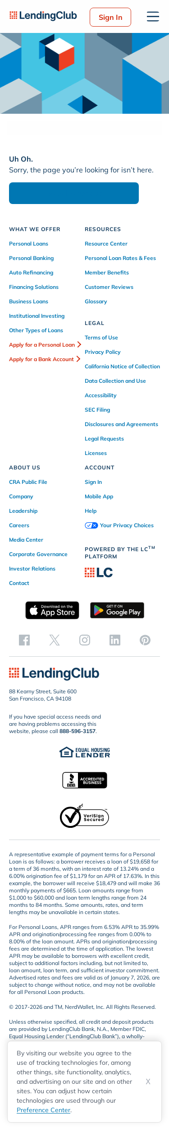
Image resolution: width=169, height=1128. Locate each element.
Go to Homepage (74, 193)
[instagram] (84, 639)
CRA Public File (28, 481)
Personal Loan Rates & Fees (120, 258)
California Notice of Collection (122, 366)
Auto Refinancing (31, 272)
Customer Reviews (109, 286)
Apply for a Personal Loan (42, 344)
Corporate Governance (38, 554)
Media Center (26, 539)
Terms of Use (101, 337)
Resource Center (106, 243)
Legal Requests (104, 438)
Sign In (111, 17)
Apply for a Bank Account (41, 359)
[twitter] (54, 639)
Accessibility (101, 395)
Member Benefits (107, 272)
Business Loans (28, 301)
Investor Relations (32, 568)
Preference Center (43, 1110)
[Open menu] (153, 16)
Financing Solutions (34, 286)
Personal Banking (31, 258)
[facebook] (24, 639)
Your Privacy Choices (119, 525)
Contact (19, 583)
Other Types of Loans (36, 330)
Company (21, 496)
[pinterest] (145, 639)
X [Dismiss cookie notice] (148, 1082)
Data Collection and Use (115, 380)
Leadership (23, 510)
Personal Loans (28, 243)
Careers (19, 525)
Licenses (96, 453)
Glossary (96, 301)
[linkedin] (115, 639)
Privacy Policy (103, 351)
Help (90, 510)
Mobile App (99, 496)
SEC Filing (97, 409)
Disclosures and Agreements (121, 424)
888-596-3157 (77, 731)
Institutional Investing (36, 315)
